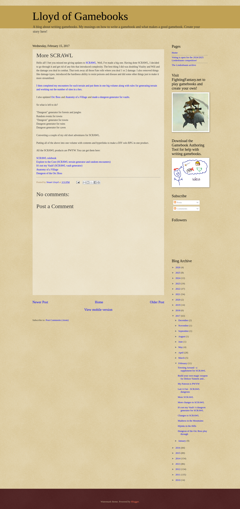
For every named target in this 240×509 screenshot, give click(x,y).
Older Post (157, 302)
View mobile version (98, 310)
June (180, 341)
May (180, 347)
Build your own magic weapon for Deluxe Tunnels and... (193, 377)
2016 (178, 448)
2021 (178, 294)
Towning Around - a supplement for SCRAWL (192, 369)
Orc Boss (56, 97)
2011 (178, 474)
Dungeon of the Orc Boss (49, 173)
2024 (178, 278)
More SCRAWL (186, 397)
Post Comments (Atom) (57, 320)
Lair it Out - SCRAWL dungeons (189, 390)
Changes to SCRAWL (188, 415)
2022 (178, 289)
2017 (178, 316)
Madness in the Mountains (190, 420)
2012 (178, 469)
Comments (180, 208)
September (183, 331)
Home (99, 302)
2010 (178, 480)
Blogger (135, 501)
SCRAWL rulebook (46, 158)
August (182, 336)
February (183, 363)
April (181, 352)
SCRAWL (91, 62)
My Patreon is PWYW (189, 384)
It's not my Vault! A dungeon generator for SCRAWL (192, 409)
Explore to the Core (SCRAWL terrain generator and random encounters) (73, 161)
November (183, 325)
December (183, 320)
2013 (178, 464)
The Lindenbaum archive (184, 65)
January (182, 441)
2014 (178, 458)
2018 (178, 310)
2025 (178, 272)
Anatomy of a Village (76, 97)
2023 (178, 283)
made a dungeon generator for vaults (110, 97)
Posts (178, 202)
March (181, 358)
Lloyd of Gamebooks (80, 16)
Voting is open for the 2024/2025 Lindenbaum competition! (188, 59)
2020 (178, 299)
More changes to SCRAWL (191, 402)
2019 (178, 305)
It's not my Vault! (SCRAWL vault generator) (59, 165)
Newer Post (40, 302)
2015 (178, 453)
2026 (178, 267)
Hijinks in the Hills (187, 426)
